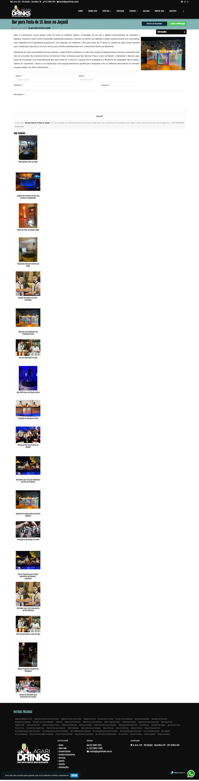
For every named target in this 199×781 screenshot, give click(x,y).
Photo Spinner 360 (166, 723)
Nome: (19, 77)
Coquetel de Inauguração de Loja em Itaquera (28, 516)
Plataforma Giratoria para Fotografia (105, 726)
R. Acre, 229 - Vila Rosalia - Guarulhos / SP (26, 2)
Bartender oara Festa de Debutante (43, 723)
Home (80, 11)
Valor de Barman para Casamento (91, 729)
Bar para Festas (123, 735)
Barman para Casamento (142, 720)
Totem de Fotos (19, 729)
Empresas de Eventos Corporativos (148, 723)
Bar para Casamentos (21, 735)
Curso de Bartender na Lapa (28, 359)
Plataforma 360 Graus (33, 726)
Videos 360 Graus (108, 729)
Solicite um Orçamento (154, 25)
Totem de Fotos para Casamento (56, 729)
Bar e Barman (166, 732)
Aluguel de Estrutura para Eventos (71, 720)
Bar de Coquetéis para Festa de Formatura (105, 732)
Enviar (99, 117)
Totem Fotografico (73, 729)
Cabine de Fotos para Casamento (92, 723)
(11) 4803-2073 (50, 2)
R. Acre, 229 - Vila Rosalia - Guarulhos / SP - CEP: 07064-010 (156, 746)
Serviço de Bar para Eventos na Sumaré (28, 447)
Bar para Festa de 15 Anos (105, 720)
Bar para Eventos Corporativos (84, 735)
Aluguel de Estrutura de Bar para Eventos (46, 720)
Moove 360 (159, 11)
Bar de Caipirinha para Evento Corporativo (27, 732)
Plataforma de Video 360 (69, 726)
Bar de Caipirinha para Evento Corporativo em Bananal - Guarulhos (28, 577)
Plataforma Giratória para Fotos (128, 726)
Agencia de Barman (136, 729)
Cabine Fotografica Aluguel (112, 723)
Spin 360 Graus (144, 726)
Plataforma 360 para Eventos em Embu (28, 266)
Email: (82, 77)
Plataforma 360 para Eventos (51, 726)
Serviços (120, 11)
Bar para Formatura (136, 735)
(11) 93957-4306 (95, 749)
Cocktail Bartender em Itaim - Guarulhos (28, 300)
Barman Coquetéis (149, 735)
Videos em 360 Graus (122, 729)
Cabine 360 (59, 723)
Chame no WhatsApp (177, 25)
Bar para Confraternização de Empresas (41, 735)
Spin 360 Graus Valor (174, 726)
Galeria (146, 11)
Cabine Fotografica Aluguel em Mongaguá (28, 671)
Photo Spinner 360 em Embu (28, 163)
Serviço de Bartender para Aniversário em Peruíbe (28, 697)
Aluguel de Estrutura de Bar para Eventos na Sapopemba (28, 198)
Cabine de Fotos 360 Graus (72, 723)
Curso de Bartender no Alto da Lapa (28, 635)
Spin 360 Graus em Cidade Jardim (28, 394)
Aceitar (74, 775)
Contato (172, 11)
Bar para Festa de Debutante (124, 720)
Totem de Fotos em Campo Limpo (28, 231)
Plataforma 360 (19, 726)
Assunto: (105, 86)
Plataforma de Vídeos (85, 726)
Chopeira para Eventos (129, 723)
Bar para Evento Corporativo (64, 735)
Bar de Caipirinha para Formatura (80, 732)
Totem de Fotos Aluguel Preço (35, 729)
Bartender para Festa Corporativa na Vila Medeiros (28, 610)
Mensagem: (19, 95)
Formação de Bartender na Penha (28, 541)
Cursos (133, 11)
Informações (64, 768)
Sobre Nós (92, 11)
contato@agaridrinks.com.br (69, 2)
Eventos (106, 11)
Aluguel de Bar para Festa (152, 729)
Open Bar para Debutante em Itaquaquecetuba (28, 334)
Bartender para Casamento (159, 720)
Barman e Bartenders (163, 735)
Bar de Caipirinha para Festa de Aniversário (55, 732)
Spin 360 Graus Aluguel (158, 726)
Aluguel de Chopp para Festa (23, 720)
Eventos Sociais (64, 752)
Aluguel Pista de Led (90, 720)
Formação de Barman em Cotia (28, 419)
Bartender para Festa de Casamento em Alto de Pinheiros (28, 482)
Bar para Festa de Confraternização (106, 735)
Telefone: (18, 86)
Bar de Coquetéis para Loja (151, 732)
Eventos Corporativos (67, 756)
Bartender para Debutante (22, 723)
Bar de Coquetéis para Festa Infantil (130, 732)
